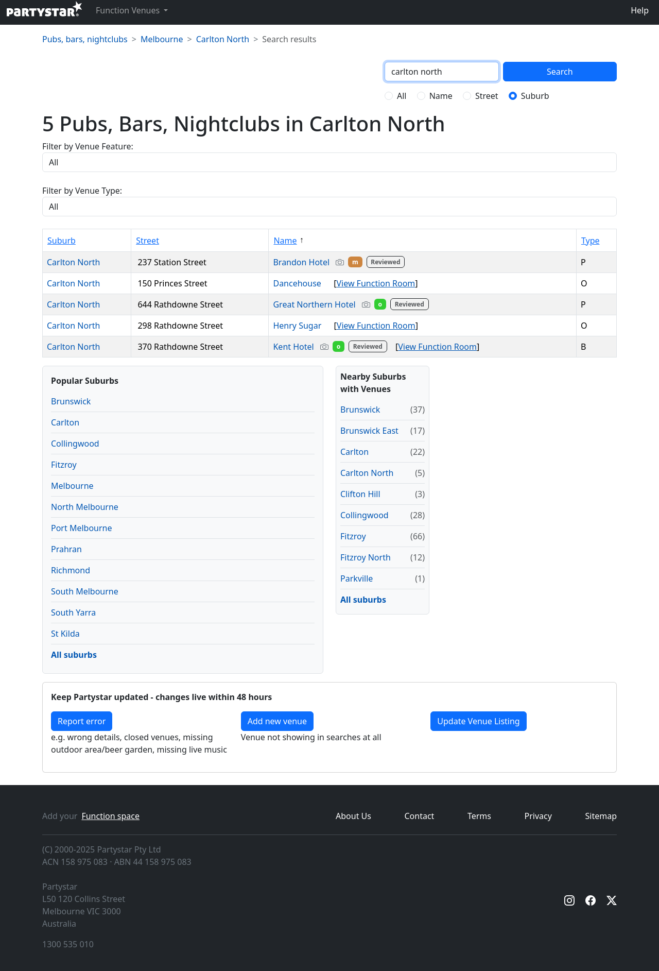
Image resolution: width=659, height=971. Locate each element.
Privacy (538, 816)
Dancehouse (301, 283)
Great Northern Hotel (351, 304)
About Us (353, 816)
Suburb (535, 95)
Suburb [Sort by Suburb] (61, 240)
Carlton (65, 422)
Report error (82, 721)
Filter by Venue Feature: (87, 146)
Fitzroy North (365, 557)
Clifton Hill (360, 494)
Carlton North (222, 39)
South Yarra (73, 612)
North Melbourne (84, 507)
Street (486, 95)
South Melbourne (84, 591)
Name (441, 95)
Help (640, 10)
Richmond (70, 570)
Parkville (356, 578)
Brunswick (71, 401)
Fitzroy (64, 464)
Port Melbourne (81, 528)
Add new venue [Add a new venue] (277, 721)
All (401, 95)
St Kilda (65, 633)
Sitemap (601, 816)
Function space (110, 816)
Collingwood (75, 443)
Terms (479, 816)
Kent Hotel (332, 346)
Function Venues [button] (129, 10)
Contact (420, 816)
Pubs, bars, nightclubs (85, 39)
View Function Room (375, 283)
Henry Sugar (301, 325)
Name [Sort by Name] (285, 240)
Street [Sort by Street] (147, 240)
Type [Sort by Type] (590, 240)
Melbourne (162, 39)
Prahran (66, 549)
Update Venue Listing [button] (478, 721)
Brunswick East (369, 430)
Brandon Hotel (340, 262)
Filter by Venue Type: (82, 190)
